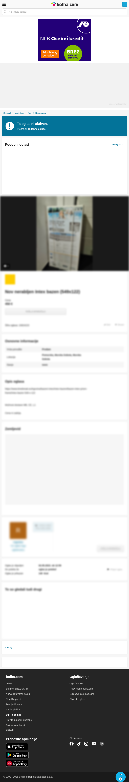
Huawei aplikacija (17, 763)
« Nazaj (8, 647)
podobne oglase (37, 129)
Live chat (121, 777)
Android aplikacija (17, 755)
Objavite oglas (77, 699)
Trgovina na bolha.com (81, 688)
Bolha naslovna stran (64, 4)
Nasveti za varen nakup (18, 694)
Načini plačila (13, 709)
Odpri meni (4, 4)
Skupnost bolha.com (102, 744)
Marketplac (20, 113)
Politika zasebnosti (15, 725)
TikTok (79, 744)
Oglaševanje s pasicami (82, 694)
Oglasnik (7, 113)
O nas (9, 683)
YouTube (94, 744)
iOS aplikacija (17, 746)
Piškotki (10, 730)
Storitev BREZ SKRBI (17, 688)
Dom (30, 113)
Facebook (72, 744)
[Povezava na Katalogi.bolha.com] (64, 40)
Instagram (86, 744)
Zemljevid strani (14, 704)
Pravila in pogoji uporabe (19, 720)
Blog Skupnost (13, 699)
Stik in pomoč (13, 714)
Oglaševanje (76, 683)
